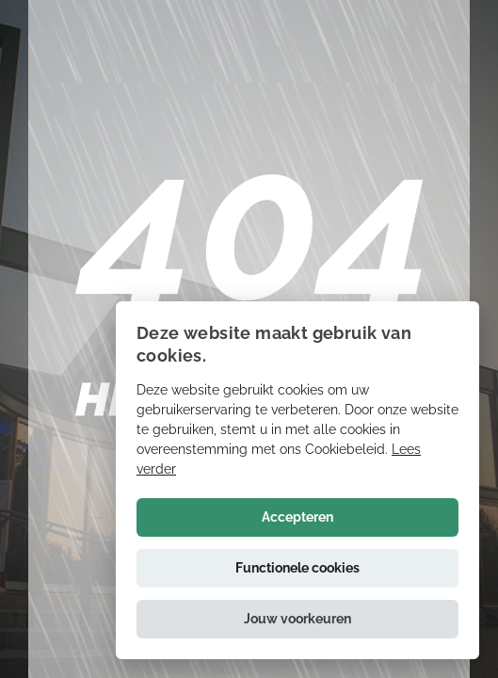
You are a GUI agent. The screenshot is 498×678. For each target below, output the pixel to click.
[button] (297, 619)
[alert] (297, 480)
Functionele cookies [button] (297, 567)
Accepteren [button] (297, 517)
